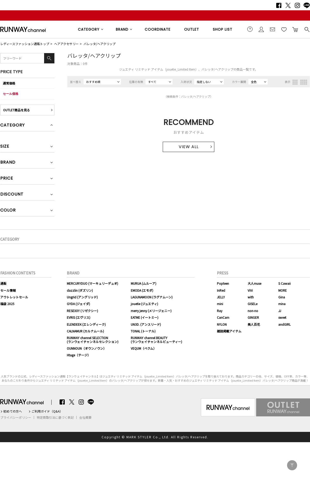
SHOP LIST (222, 29)
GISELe (252, 303)
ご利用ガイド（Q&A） (47, 411)
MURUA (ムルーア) (143, 283)
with (251, 297)
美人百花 (254, 324)
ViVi (250, 290)
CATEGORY (89, 29)
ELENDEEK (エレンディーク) (86, 324)
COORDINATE (157, 29)
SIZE (4, 146)
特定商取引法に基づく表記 (55, 417)
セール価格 (10, 93)
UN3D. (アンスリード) (146, 324)
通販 (3, 283)
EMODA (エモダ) (142, 290)
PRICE (6, 178)
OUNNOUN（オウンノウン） (86, 348)
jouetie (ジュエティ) (144, 303)
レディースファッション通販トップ (24, 43)
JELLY (221, 297)
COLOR (8, 210)
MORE (282, 290)
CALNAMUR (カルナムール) (85, 331)
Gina (281, 297)
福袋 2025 (7, 303)
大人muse (254, 283)
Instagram (297, 5)
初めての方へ (12, 411)
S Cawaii (284, 283)
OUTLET (191, 29)
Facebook (279, 5)
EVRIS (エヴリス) (78, 317)
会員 (261, 29)
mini (220, 303)
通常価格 (9, 83)
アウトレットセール (14, 297)
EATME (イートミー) (144, 317)
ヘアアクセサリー (66, 43)
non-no (253, 310)
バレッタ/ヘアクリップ (100, 43)
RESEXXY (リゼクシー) (82, 310)
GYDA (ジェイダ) (78, 303)
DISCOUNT (11, 194)
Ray (219, 310)
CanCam (223, 317)
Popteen (223, 283)
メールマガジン (273, 29)
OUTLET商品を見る (16, 110)
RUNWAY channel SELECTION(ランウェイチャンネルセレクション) (92, 339)
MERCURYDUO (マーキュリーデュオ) (92, 283)
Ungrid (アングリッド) (82, 297)
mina (281, 303)
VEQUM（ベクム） (143, 348)
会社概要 (85, 417)
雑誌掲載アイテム (229, 331)
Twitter (288, 5)
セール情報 (8, 290)
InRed (221, 290)
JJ (279, 310)
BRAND (122, 29)
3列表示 (295, 82)
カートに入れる (295, 29)
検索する (307, 29)
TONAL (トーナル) (143, 331)
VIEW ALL (189, 147)
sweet (282, 317)
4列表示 (303, 82)
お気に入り (284, 29)
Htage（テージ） (79, 355)
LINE (307, 5)
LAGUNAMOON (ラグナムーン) (152, 297)
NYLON (222, 324)
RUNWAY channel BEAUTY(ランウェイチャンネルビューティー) (156, 339)
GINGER (253, 317)
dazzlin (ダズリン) (80, 290)
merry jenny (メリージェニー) (151, 310)
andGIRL (284, 324)
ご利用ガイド (250, 29)
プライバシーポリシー (15, 417)
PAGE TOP (292, 465)
